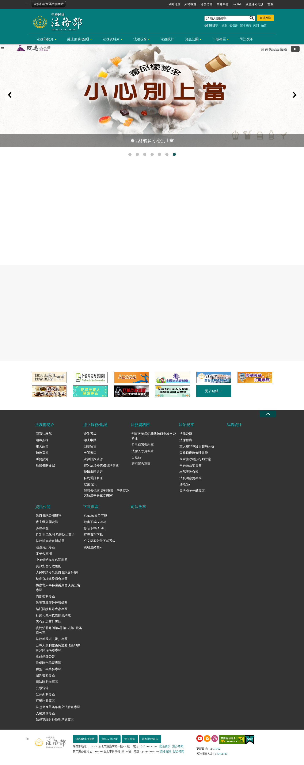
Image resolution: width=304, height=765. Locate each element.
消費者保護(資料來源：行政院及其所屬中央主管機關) (106, 493)
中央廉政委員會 (190, 465)
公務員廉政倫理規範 (193, 452)
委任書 (233, 25)
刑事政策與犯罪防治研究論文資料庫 (154, 436)
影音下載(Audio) (95, 528)
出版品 (136, 457)
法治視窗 (140, 39)
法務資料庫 (111, 39)
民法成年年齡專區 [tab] (166, 154)
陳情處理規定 (93, 471)
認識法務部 (44, 434)
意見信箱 (129, 739)
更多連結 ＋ (214, 391)
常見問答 (222, 4)
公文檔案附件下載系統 (99, 541)
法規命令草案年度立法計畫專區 (58, 707)
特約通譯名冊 (93, 478)
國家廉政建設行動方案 (195, 459)
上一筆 (9, 95)
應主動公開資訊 (47, 522)
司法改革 (246, 39)
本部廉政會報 (188, 471)
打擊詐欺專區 (45, 700)
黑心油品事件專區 (48, 621)
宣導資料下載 (93, 534)
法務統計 (167, 39)
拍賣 (264, 25)
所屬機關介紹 (45, 465)
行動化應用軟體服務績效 (53, 615)
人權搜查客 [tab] (152, 154)
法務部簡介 (45, 39)
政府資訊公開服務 (48, 515)
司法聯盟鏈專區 (47, 681)
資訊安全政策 (109, 739)
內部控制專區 (45, 596)
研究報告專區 (141, 463)
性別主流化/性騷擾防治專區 (55, 534)
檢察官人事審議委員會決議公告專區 (58, 587)
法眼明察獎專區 (190, 478)
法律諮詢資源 (93, 459)
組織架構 (42, 440)
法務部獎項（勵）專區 (52, 639)
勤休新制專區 (45, 694)
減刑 (224, 25)
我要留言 (90, 446)
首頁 (270, 4)
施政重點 (42, 452)
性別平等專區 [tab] (137, 154)
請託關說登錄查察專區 (52, 609)
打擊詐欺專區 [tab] (130, 154)
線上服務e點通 (78, 39)
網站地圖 (174, 4)
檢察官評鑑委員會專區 (52, 579)
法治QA (184, 484)
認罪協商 (245, 25)
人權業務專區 (45, 713)
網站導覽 (190, 4)
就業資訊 (90, 484)
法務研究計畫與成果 (50, 541)
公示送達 (42, 688)
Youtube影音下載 (95, 515)
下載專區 (219, 39)
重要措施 (42, 459)
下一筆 (294, 95)
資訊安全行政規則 (48, 566)
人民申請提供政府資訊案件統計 (58, 572)
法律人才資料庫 (143, 451)
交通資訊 (164, 746)
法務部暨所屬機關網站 (49, 4)
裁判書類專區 (45, 675)
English (237, 4)
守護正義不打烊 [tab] (159, 154)
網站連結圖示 (93, 547)
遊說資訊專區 (45, 547)
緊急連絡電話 (254, 4)
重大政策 (42, 446)
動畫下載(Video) (95, 522)
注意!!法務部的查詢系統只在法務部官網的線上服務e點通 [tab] (144, 154)
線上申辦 (90, 440)
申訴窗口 (90, 452)
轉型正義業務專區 (48, 669)
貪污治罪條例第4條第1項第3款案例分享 (59, 630)
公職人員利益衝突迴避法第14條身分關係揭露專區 (58, 648)
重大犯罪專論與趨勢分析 (196, 446)
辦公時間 (177, 746)
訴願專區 (42, 528)
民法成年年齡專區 (192, 490)
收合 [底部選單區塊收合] (267, 414)
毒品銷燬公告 (45, 656)
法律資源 (185, 434)
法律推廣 (185, 440)
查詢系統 (90, 434)
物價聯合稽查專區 (48, 662)
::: (27, 3)
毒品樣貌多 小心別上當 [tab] (174, 154)
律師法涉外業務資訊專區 (101, 465)
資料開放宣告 (150, 739)
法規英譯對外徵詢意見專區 (55, 719)
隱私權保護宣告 (85, 739)
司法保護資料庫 (143, 444)
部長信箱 (206, 4)
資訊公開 (192, 39)
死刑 (256, 25)
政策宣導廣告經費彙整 (52, 602)
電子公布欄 (44, 553)
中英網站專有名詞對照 (52, 560)
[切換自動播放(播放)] (295, 49)
